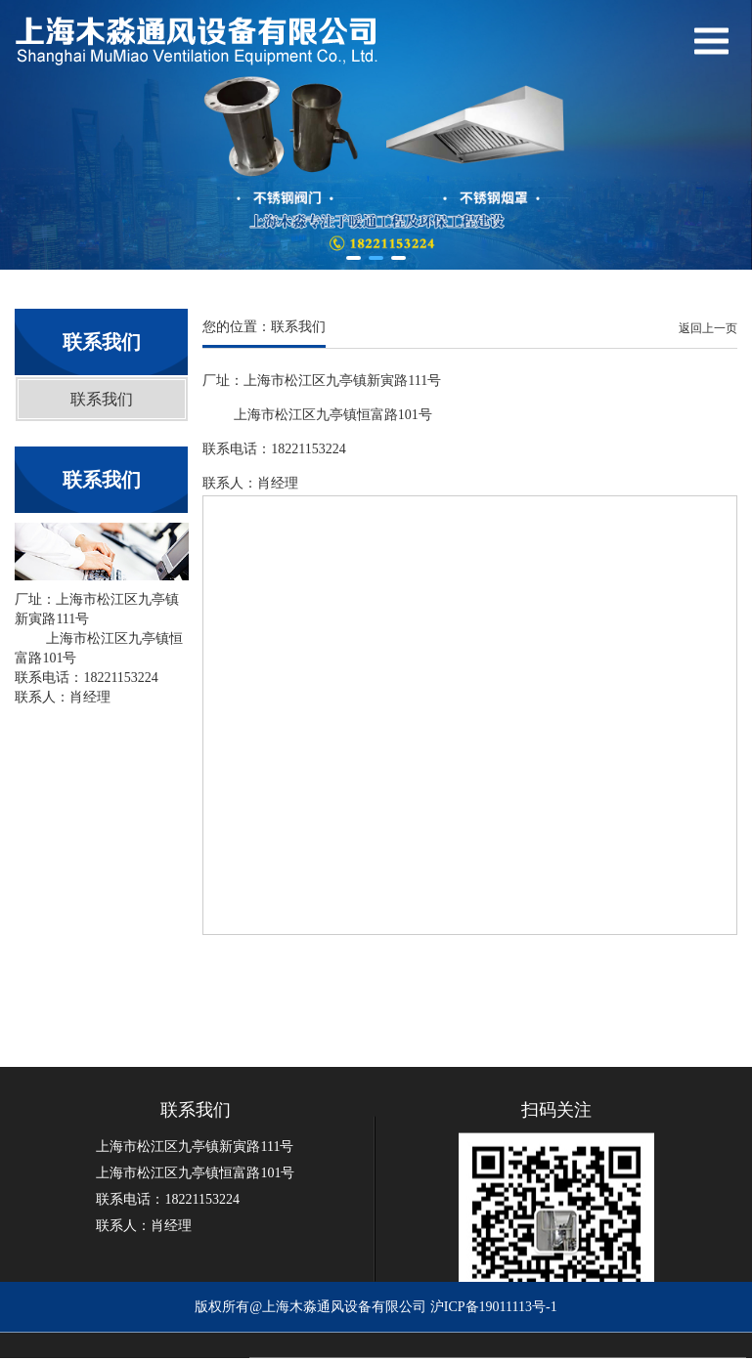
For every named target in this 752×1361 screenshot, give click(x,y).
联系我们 (101, 399)
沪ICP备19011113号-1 (493, 1316)
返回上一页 (708, 328)
